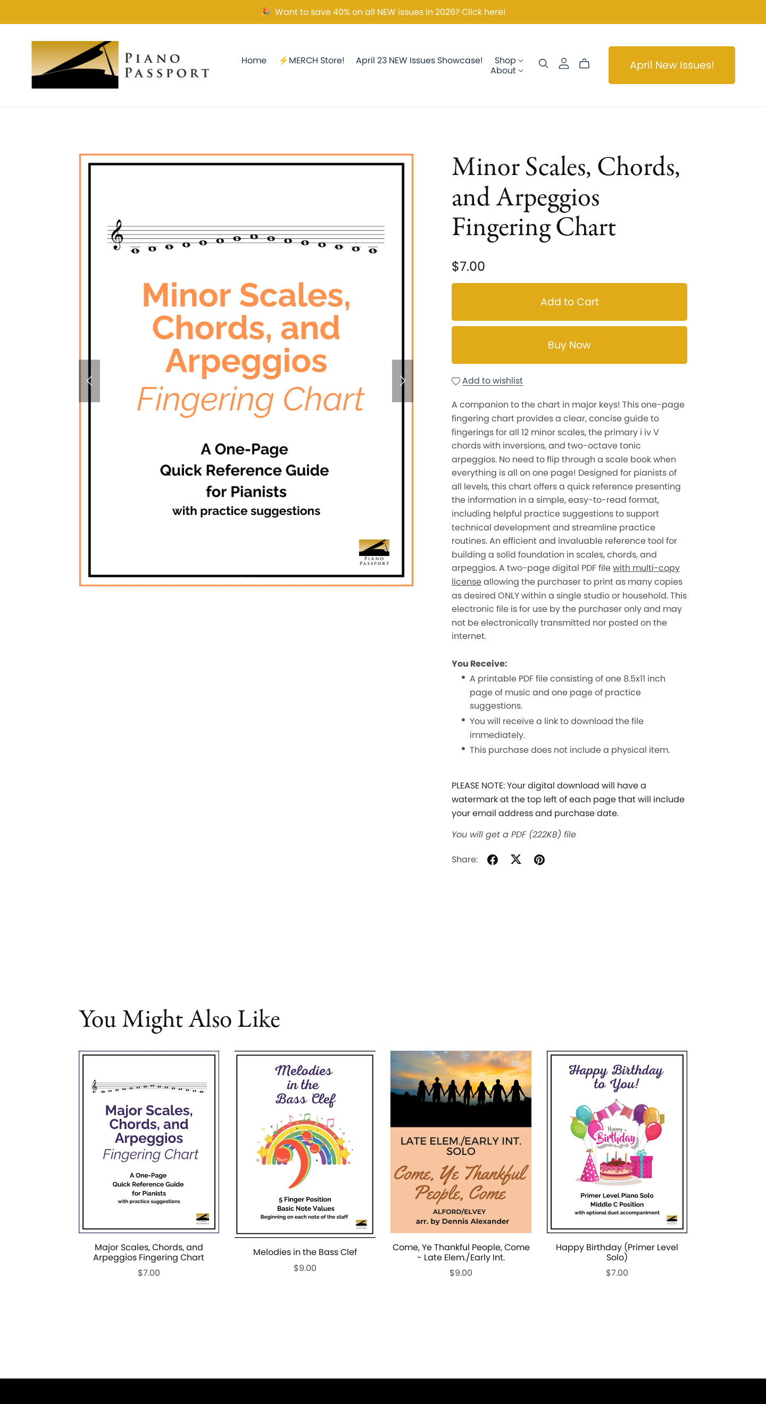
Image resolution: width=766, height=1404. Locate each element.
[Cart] (588, 64)
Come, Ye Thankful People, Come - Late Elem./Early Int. (461, 1252)
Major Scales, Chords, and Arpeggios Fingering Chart (148, 1252)
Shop (509, 60)
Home (254, 60)
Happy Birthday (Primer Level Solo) (617, 1252)
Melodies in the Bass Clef (305, 1252)
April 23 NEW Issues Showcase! (419, 60)
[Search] (543, 64)
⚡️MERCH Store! (311, 60)
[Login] (563, 62)
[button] (89, 381)
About (506, 70)
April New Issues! (672, 65)
